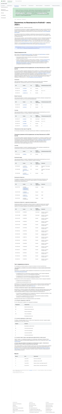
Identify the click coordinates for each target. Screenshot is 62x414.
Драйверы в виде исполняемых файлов (18, 410)
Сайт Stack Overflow (48, 410)
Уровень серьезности (25, 40)
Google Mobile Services (49, 409)
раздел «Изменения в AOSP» (26, 15)
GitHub (14, 412)
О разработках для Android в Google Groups (35, 410)
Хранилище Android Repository (17, 403)
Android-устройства (39, 5)
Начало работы (9, 5)
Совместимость (31, 5)
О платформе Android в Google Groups (34, 409)
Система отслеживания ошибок (50, 412)
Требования (14, 405)
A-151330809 (24, 123)
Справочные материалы (56, 5)
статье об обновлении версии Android (21, 271)
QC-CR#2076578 (25, 189)
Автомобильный (47, 5)
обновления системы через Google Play (35, 77)
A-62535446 (24, 154)
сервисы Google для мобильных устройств (23, 62)
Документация (4, 3)
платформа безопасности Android (26, 42)
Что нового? (3, 5)
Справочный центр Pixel (49, 405)
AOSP (15, 19)
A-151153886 (24, 121)
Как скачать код (15, 406)
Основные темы (23, 5)
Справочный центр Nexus (49, 406)
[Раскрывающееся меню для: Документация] (13, 1)
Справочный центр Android (49, 403)
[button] (5, 7)
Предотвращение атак (41, 43)
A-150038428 (25, 90)
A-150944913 (25, 107)
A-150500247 (25, 125)
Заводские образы (15, 409)
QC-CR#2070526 (25, 188)
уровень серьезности (46, 139)
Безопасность (24, 19)
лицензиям (30, 370)
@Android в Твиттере (32, 403)
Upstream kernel (25, 170)
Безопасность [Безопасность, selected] (16, 5)
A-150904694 (25, 104)
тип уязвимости (40, 139)
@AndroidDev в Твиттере (32, 405)
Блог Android (31, 406)
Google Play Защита (42, 54)
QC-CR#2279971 (25, 192)
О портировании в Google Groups (34, 412)
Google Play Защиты (46, 59)
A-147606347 (25, 88)
